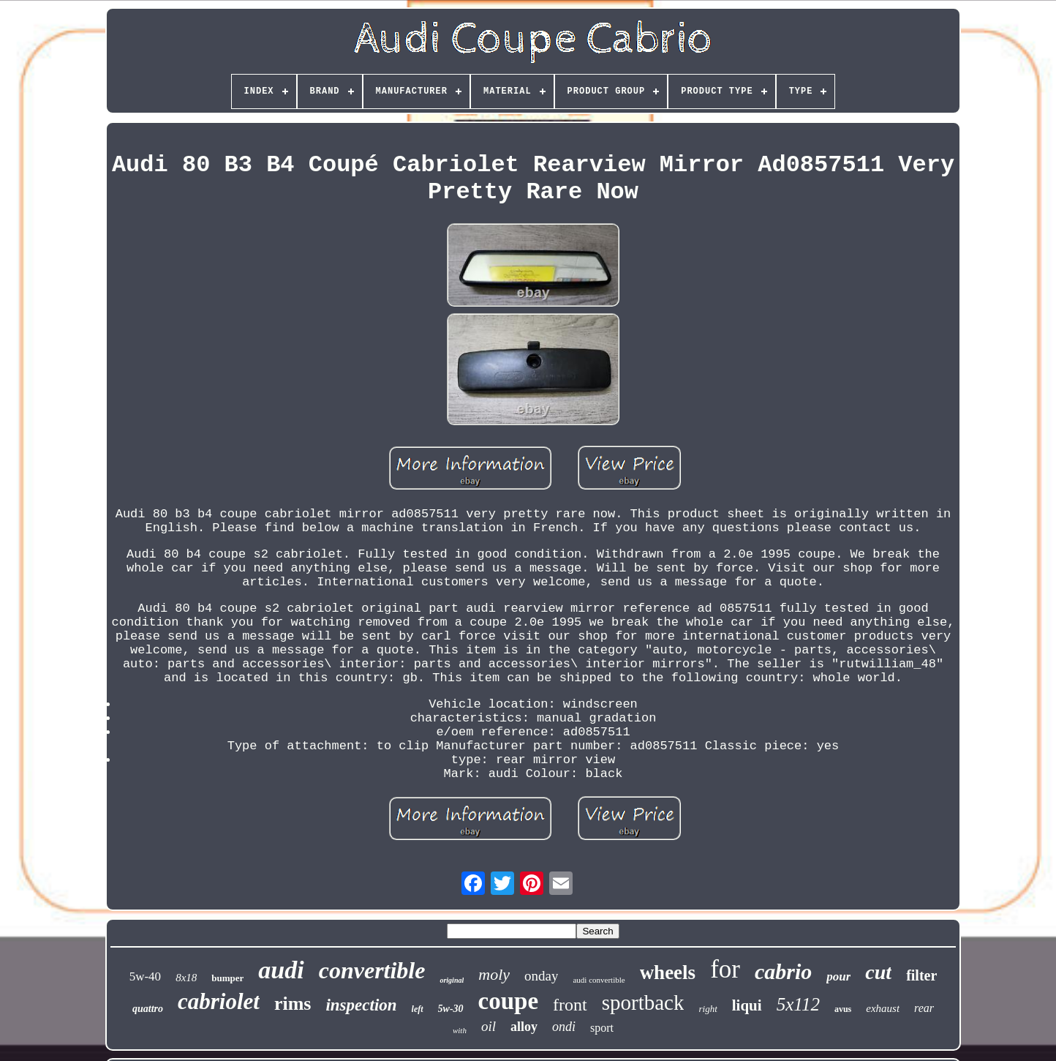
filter (921, 975)
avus (842, 1009)
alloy (524, 1026)
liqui (747, 1005)
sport (602, 1027)
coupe (508, 1001)
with (460, 1030)
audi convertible (599, 979)
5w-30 (451, 1008)
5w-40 (145, 976)
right (707, 1008)
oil (488, 1026)
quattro (147, 1008)
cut (878, 972)
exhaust (883, 1008)
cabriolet (219, 1001)
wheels (668, 972)
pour (838, 976)
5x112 (798, 1004)
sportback (643, 1002)
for (725, 969)
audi (280, 969)
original (452, 980)
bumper (227, 977)
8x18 (186, 977)
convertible (372, 970)
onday (541, 975)
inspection (360, 1005)
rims (293, 1003)
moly (494, 974)
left (417, 1009)
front (570, 1004)
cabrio (783, 971)
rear (924, 1008)
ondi (564, 1026)
